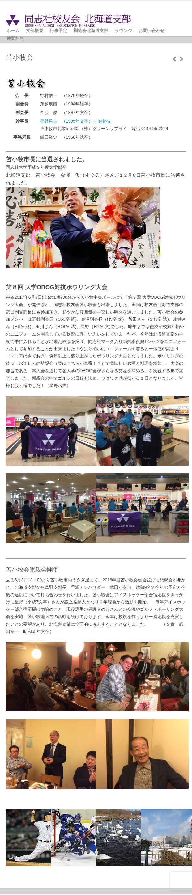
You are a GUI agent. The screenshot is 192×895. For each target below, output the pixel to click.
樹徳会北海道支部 (91, 30)
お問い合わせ (151, 30)
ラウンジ (123, 30)
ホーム (12, 30)
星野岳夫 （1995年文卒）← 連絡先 (75, 121)
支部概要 (34, 30)
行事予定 (58, 30)
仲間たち (15, 38)
